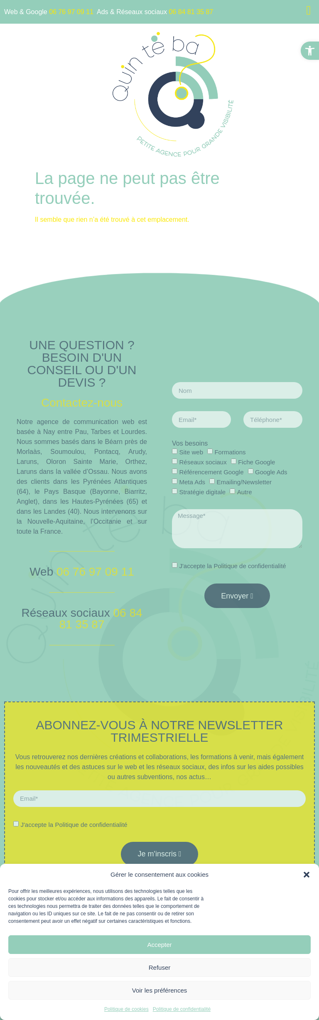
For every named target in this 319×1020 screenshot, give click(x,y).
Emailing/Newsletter (244, 481)
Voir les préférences (159, 990)
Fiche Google (256, 462)
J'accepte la (232, 565)
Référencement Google (211, 472)
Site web (191, 452)
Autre (244, 491)
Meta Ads (192, 481)
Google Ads (271, 472)
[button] (310, 51)
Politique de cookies (126, 1009)
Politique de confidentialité (182, 1009)
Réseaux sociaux (202, 462)
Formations (229, 452)
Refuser (160, 967)
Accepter (159, 944)
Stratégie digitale (202, 491)
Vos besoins (190, 443)
